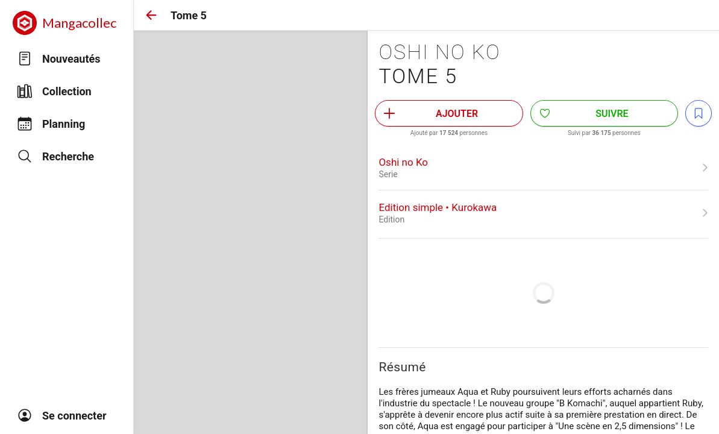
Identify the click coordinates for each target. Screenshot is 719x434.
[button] (151, 15)
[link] (543, 167)
